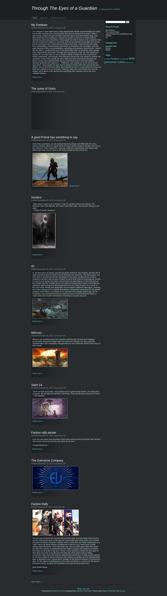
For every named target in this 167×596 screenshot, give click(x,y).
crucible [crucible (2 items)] (107, 59)
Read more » (37, 77)
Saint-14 (36, 385)
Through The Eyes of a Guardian (64, 8)
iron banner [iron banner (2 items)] (124, 59)
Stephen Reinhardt (84, 591)
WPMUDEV (111, 591)
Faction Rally (39, 504)
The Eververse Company (47, 460)
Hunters (36, 197)
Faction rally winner (43, 432)
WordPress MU (58, 591)
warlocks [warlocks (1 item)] (131, 62)
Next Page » (36, 582)
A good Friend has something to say (54, 137)
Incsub (122, 591)
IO (32, 266)
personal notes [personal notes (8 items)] (114, 62)
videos (108, 50)
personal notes (111, 46)
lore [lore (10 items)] (132, 58)
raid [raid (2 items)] (126, 62)
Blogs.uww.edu (83, 589)
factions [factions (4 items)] (115, 58)
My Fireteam (39, 24)
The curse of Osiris (43, 88)
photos (108, 48)
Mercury (36, 332)
